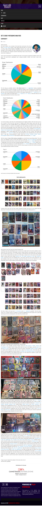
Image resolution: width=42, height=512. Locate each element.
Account (3, 26)
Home (2, 10)
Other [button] (2, 24)
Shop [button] (2, 18)
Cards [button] (3, 13)
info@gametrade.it (22, 474)
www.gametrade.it (23, 473)
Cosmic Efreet (19, 404)
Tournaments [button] (3, 16)
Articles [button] (2, 21)
